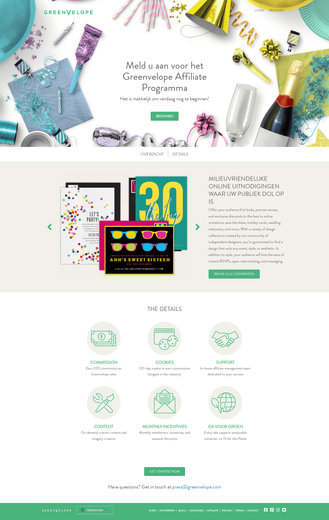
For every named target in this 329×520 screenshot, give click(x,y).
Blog (181, 510)
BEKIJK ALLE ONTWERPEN (234, 273)
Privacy (227, 510)
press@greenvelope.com (196, 487)
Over (152, 510)
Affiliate (212, 510)
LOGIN (259, 10)
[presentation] (49, 226)
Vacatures (196, 510)
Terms (239, 510)
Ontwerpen (167, 510)
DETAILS (180, 154)
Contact (252, 510)
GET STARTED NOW (165, 471)
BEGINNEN (276, 10)
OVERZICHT (152, 154)
